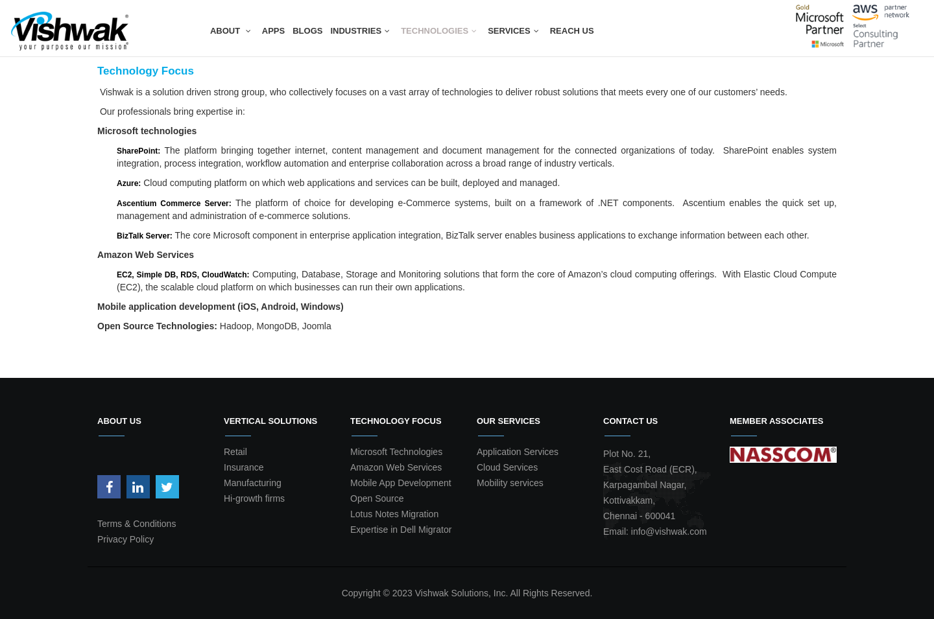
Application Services (517, 452)
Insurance (243, 467)
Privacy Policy (125, 539)
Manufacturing (252, 483)
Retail (235, 452)
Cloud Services (507, 467)
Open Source (377, 498)
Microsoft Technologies (396, 452)
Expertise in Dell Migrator (400, 529)
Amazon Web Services (396, 467)
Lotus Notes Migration (394, 514)
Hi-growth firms (254, 498)
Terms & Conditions (136, 524)
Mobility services (510, 483)
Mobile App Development (400, 483)
